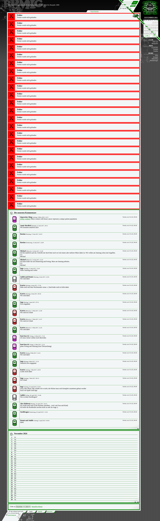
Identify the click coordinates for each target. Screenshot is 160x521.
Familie (155, 51)
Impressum (49, 511)
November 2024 (150, 17)
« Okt (147, 35)
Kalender (96, 11)
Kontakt (155, 57)
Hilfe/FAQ (155, 59)
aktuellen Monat (37, 506)
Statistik (40, 511)
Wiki (156, 55)
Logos (30, 511)
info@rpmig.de (12, 515)
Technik (155, 49)
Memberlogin (154, 60)
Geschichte (154, 47)
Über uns (155, 42)
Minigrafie (155, 43)
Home (92, 11)
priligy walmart (25, 219)
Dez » (155, 35)
